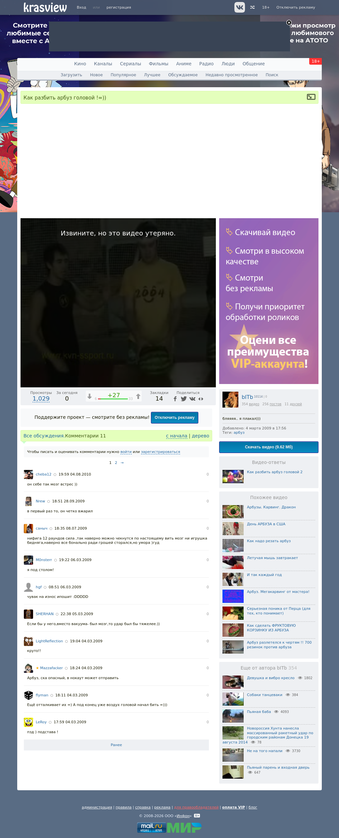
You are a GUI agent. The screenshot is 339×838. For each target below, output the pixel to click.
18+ (266, 7)
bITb (247, 397)
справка (143, 807)
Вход (81, 7)
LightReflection (49, 641)
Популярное (123, 75)
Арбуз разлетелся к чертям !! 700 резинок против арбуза (279, 644)
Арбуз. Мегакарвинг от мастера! (278, 592)
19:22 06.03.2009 (75, 560)
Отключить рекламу (295, 7)
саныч (41, 528)
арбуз (239, 432)
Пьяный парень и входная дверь (278, 767)
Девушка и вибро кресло (271, 678)
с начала (176, 435)
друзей (296, 404)
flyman (42, 695)
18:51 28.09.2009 (68, 501)
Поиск (272, 75)
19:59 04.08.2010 (75, 474)
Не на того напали (264, 751)
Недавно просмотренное (232, 75)
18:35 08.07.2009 (70, 528)
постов (276, 404)
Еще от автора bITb (269, 668)
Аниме (183, 63)
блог (253, 807)
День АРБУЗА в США (266, 524)
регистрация (119, 7)
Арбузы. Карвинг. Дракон (271, 507)
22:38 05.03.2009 (77, 614)
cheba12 (44, 474)
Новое (96, 75)
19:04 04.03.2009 (86, 641)
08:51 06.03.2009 (65, 587)
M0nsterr (44, 560)
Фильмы (159, 63)
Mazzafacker (49, 668)
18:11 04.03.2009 (71, 695)
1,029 (41, 398)
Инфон (183, 816)
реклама (162, 807)
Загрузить (71, 75)
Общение (254, 63)
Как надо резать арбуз (269, 541)
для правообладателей (196, 807)
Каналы (103, 63)
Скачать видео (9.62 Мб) (269, 447)
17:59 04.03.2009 (70, 722)
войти (126, 452)
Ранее (116, 745)
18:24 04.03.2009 (86, 668)
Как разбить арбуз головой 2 (275, 472)
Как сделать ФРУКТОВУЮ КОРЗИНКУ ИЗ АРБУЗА (271, 627)
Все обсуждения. (44, 435)
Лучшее (152, 75)
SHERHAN (45, 614)
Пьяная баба (259, 712)
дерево (200, 435)
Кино (80, 63)
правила (123, 807)
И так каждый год (264, 575)
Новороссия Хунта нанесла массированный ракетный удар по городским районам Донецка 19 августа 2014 (267, 735)
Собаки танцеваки (264, 695)
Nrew (40, 501)
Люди (228, 63)
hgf (39, 587)
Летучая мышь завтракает (272, 558)
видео (254, 404)
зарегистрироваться (160, 452)
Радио (206, 63)
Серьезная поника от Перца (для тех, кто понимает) (279, 611)
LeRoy (41, 722)
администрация (97, 807)
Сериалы (130, 63)
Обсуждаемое (183, 75)
